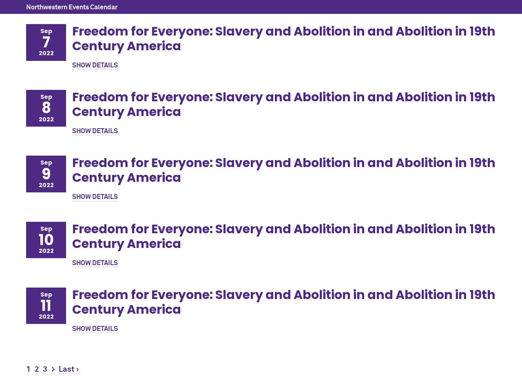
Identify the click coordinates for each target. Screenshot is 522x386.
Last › (69, 369)
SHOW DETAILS (95, 65)
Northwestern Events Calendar (71, 7)
